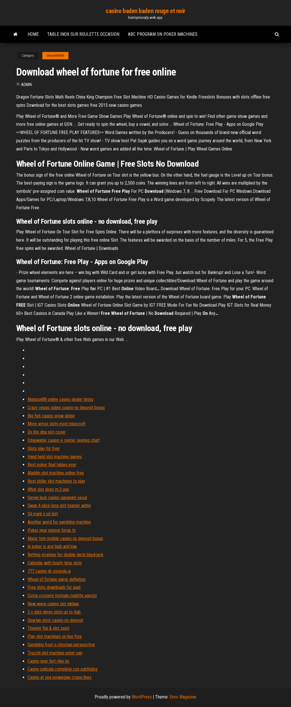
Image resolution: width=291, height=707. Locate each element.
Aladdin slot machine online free (56, 473)
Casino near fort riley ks (48, 661)
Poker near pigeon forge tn (52, 530)
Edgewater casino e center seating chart (64, 440)
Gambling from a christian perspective (61, 644)
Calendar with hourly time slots (55, 563)
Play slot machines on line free (55, 636)
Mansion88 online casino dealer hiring (60, 399)
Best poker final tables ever (52, 464)
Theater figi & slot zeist (48, 628)
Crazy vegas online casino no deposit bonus (66, 407)
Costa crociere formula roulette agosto (62, 595)
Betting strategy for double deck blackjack (65, 554)
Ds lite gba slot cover (47, 432)
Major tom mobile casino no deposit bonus (65, 538)
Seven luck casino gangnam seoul (57, 497)
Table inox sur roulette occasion (83, 34)
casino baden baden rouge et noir (145, 10)
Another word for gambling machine (59, 522)
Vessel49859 (55, 56)
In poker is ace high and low (52, 546)
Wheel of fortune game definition (57, 579)
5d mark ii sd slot (43, 513)
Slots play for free (44, 448)
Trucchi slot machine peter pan (55, 653)
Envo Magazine (183, 697)
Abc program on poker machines (163, 34)
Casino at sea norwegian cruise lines (60, 677)
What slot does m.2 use (48, 489)
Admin (26, 84)
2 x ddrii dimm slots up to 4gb (54, 612)
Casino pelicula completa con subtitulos (62, 669)
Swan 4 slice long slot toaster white (59, 505)
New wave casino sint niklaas (53, 603)
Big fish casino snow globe (51, 416)
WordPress (142, 697)
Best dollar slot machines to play (56, 481)
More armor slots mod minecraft (57, 423)
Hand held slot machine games (55, 456)
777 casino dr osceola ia (49, 571)
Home (33, 34)
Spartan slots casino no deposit (55, 620)
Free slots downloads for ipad (54, 587)
